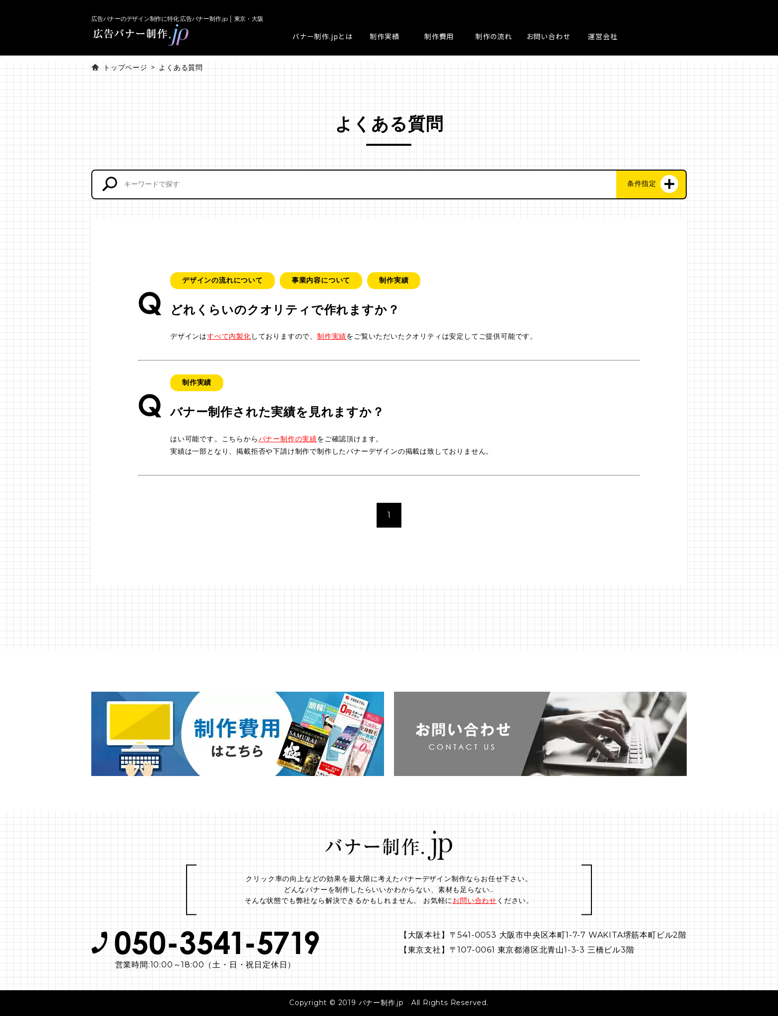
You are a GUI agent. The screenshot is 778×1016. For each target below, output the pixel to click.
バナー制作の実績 (288, 438)
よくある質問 (181, 67)
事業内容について (321, 280)
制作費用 (439, 36)
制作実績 (384, 36)
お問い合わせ (548, 36)
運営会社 (602, 36)
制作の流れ (493, 36)
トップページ (125, 67)
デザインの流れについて (222, 280)
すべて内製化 (229, 336)
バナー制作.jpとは (322, 36)
